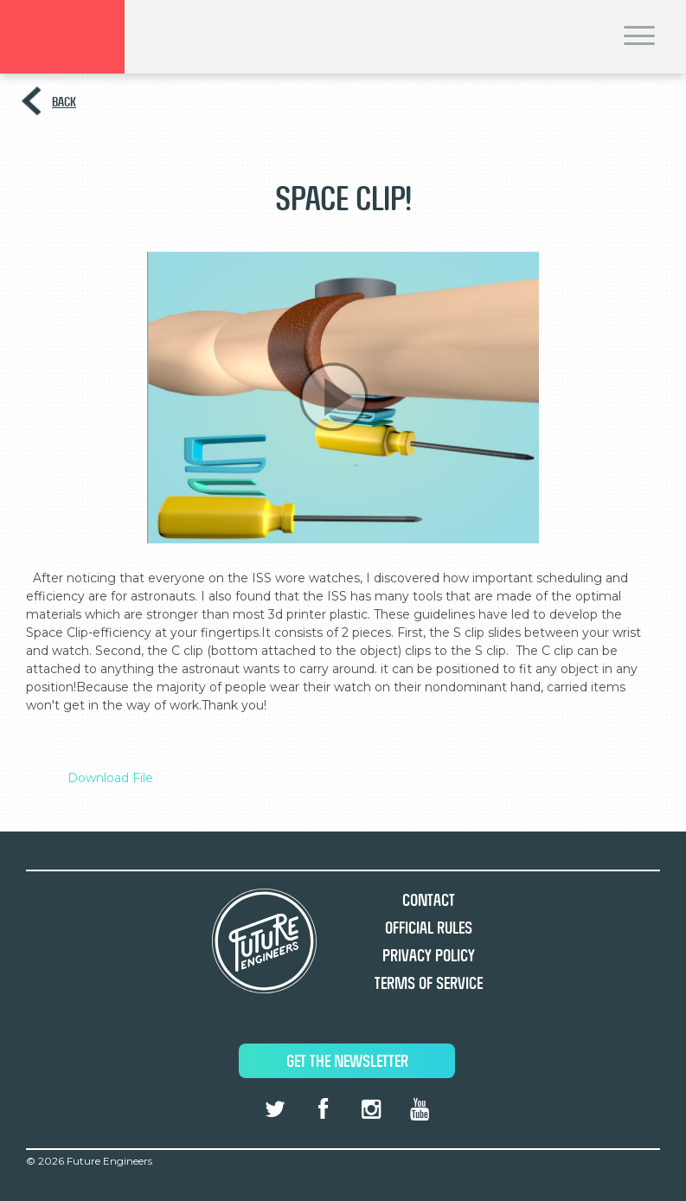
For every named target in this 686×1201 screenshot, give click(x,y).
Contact (428, 900)
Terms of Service (429, 983)
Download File (110, 778)
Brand (62, 37)
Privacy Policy (428, 956)
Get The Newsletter (347, 1061)
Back (64, 101)
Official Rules (428, 928)
